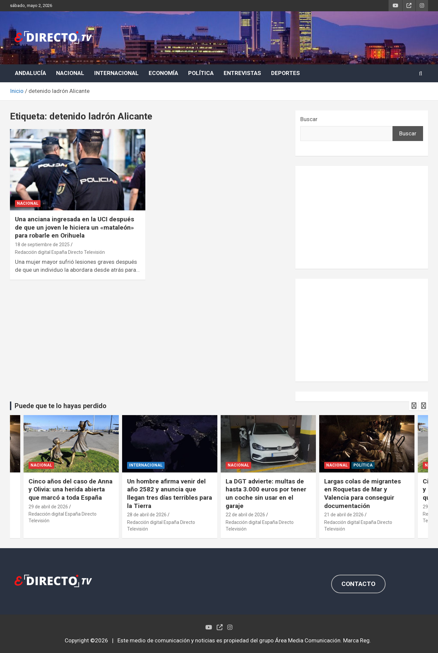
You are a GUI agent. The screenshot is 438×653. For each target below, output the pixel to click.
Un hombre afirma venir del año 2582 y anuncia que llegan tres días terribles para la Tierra (169, 493)
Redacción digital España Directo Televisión (60, 252)
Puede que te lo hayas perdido (61, 406)
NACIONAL (70, 73)
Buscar (309, 119)
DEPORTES (285, 73)
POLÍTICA (201, 73)
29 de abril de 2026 (48, 506)
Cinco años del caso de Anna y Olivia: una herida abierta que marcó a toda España (70, 489)
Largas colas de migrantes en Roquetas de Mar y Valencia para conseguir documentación (362, 493)
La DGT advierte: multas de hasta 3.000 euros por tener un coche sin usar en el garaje (266, 493)
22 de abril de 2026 (245, 514)
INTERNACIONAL (116, 73)
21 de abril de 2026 (344, 514)
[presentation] (413, 405)
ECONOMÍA (163, 73)
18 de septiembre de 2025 (42, 244)
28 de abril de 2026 (147, 514)
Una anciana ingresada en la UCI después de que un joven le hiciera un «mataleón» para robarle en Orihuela (74, 227)
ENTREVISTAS (242, 73)
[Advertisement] (361, 217)
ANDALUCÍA (30, 73)
